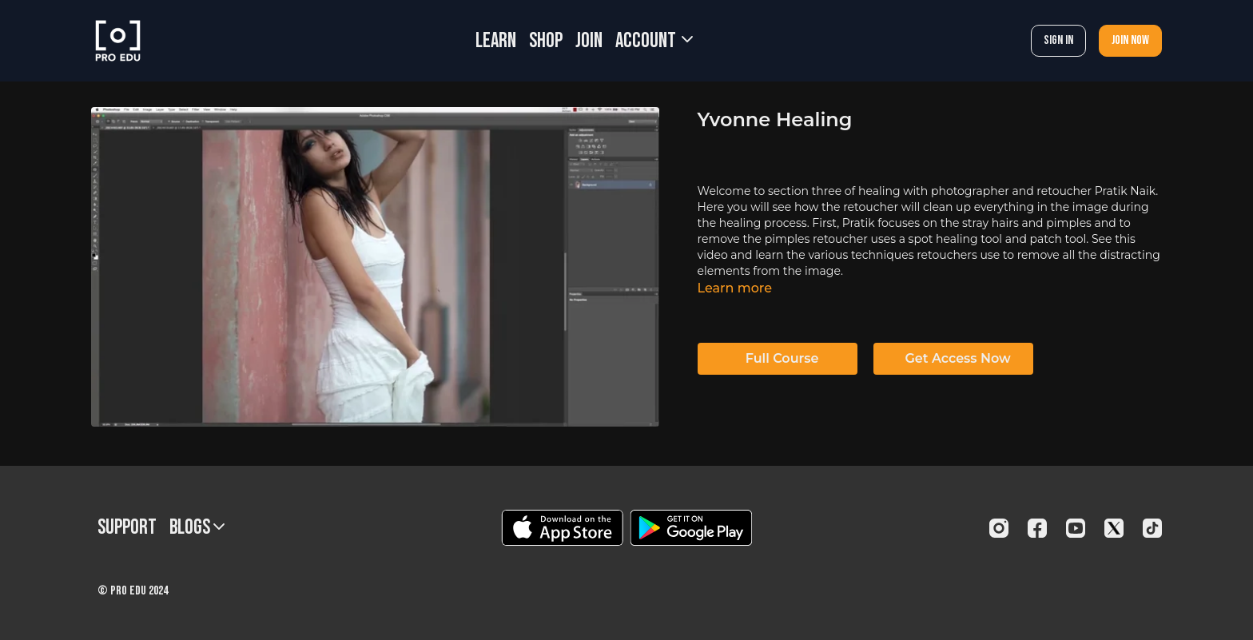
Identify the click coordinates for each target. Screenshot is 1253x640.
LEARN (495, 41)
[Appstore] (562, 528)
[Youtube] (1075, 528)
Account (654, 41)
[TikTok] (1152, 528)
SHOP (546, 41)
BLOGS (197, 527)
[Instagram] (998, 528)
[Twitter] (1114, 528)
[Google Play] (691, 528)
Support (127, 527)
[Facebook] (1037, 528)
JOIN (589, 41)
